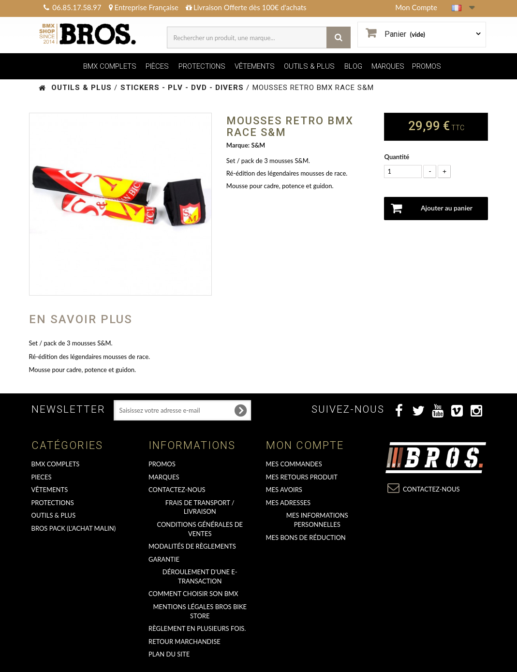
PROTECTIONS (201, 66)
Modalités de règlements (192, 546)
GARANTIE (163, 559)
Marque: (238, 145)
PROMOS (426, 66)
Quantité (396, 157)
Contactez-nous (177, 489)
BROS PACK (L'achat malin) (73, 528)
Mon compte (305, 445)
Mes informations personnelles (317, 519)
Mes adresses (288, 503)
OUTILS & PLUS (309, 66)
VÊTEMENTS (255, 66)
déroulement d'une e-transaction (199, 576)
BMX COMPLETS (109, 66)
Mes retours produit (302, 477)
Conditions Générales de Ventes (200, 529)
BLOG (353, 66)
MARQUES (387, 66)
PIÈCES (157, 66)
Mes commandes (294, 464)
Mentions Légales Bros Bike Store (200, 611)
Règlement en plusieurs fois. (197, 628)
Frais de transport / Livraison (200, 507)
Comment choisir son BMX (193, 593)
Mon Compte (416, 7)
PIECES (41, 477)
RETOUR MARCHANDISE (184, 641)
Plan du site (169, 654)
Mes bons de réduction (306, 537)
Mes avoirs (284, 489)
